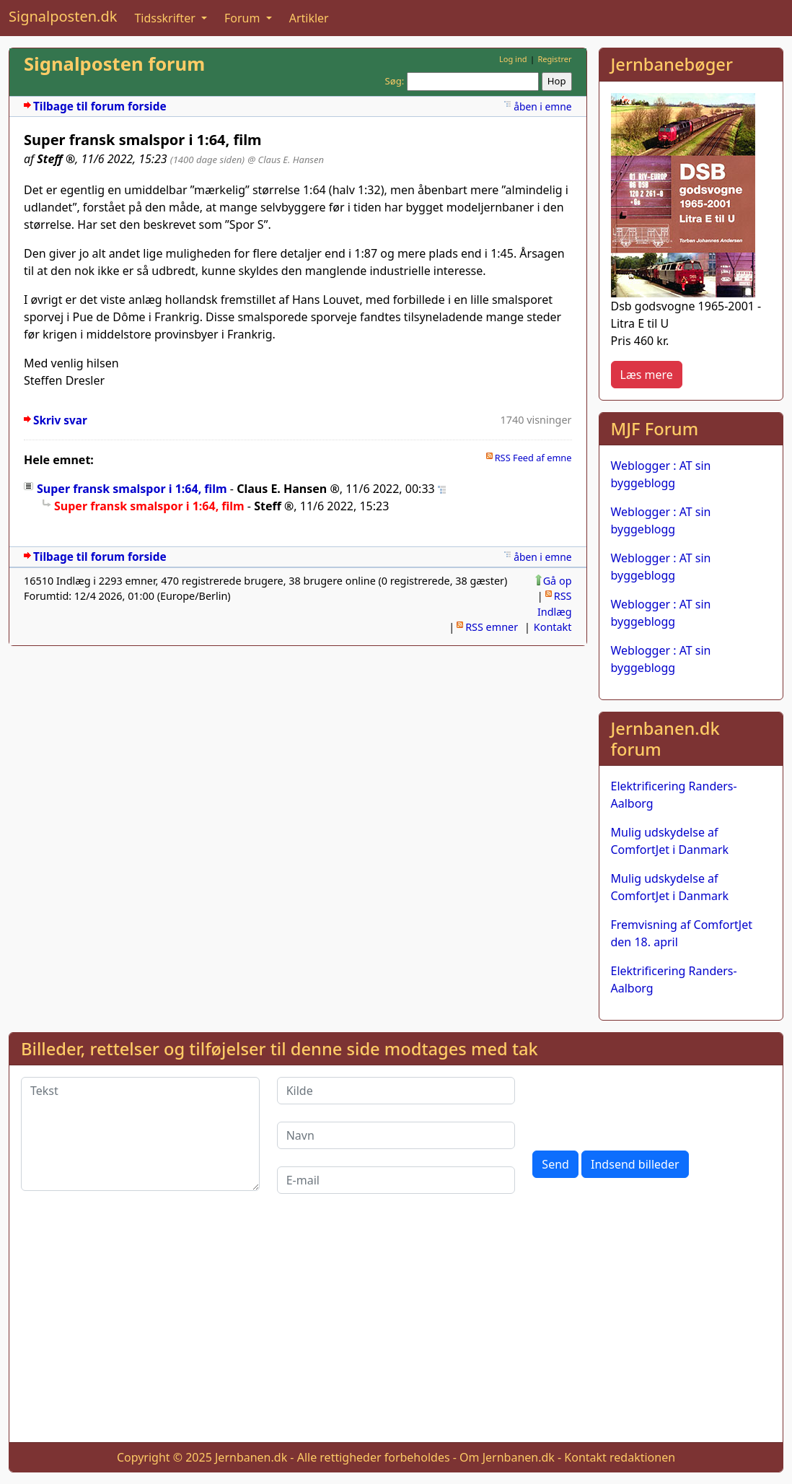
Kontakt (553, 627)
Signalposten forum (114, 64)
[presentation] (642, 1105)
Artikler (309, 18)
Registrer (554, 58)
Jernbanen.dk (251, 1457)
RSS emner (491, 627)
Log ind (513, 58)
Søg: (395, 80)
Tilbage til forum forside (100, 106)
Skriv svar (60, 420)
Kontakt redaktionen (619, 1457)
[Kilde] (396, 1090)
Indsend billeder (635, 1164)
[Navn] (396, 1135)
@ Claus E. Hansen (285, 159)
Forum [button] (243, 18)
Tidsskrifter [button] (166, 18)
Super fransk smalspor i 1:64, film (132, 489)
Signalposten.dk (63, 16)
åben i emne (542, 106)
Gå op (557, 581)
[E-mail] (396, 1180)
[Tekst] (140, 1134)
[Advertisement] (396, 1329)
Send (555, 1164)
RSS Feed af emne (533, 457)
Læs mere (646, 375)
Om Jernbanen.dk (507, 1457)
